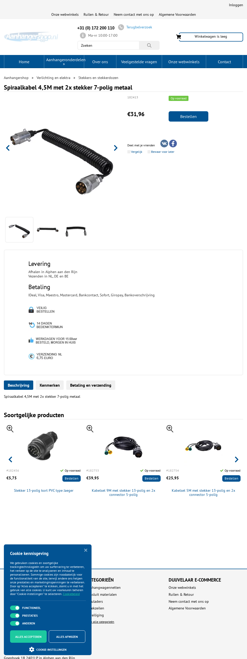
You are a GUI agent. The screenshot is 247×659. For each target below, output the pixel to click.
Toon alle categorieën (100, 622)
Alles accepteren (28, 637)
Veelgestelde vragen (139, 61)
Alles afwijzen (67, 637)
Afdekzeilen (95, 608)
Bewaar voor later (162, 152)
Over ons (100, 61)
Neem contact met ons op (134, 14)
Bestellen (188, 116)
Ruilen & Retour (96, 14)
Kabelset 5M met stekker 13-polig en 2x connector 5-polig (203, 492)
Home (24, 61)
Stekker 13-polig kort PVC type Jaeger (43, 490)
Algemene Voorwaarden (177, 14)
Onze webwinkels (65, 14)
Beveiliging (95, 615)
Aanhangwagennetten (103, 587)
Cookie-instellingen (48, 649)
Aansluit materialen (101, 594)
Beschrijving (18, 385)
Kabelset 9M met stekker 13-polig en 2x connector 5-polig (123, 492)
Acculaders (94, 601)
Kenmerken (50, 385)
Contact (224, 61)
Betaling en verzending (90, 385)
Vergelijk (136, 152)
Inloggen (236, 5)
